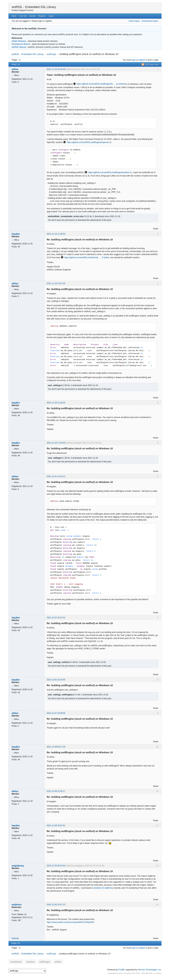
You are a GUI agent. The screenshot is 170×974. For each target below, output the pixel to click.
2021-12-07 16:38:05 (56, 713)
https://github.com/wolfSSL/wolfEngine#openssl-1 (88, 142)
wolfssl (51, 961)
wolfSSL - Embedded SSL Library (34, 7)
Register (42, 16)
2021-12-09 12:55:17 (56, 791)
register (142, 60)
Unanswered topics (149, 21)
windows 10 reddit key (103, 888)
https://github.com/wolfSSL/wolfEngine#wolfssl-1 (109, 172)
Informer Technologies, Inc (149, 969)
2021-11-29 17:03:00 (56, 443)
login (133, 60)
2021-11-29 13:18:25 (56, 403)
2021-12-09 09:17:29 (56, 747)
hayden (16, 234)
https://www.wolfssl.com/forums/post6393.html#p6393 (70, 922)
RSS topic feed (152, 64)
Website (15, 938)
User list (22, 16)
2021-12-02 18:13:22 (56, 617)
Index (14, 16)
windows (27, 961)
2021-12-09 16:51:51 (56, 825)
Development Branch (21, 44)
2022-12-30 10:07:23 (56, 904)
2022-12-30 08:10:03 (56, 865)
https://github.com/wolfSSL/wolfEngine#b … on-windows (102, 84)
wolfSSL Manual (19, 47)
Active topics (134, 21)
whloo (15, 69)
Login (50, 16)
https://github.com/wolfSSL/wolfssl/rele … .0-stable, (87, 257)
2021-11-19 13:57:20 (56, 283)
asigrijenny (18, 865)
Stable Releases (19, 41)
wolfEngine (40, 961)
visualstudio (15, 961)
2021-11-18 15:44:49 (56, 69)
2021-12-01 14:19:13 (56, 476)
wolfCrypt (51, 54)
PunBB (121, 969)
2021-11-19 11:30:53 (56, 234)
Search (32, 16)
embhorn (17, 904)
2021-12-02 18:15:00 (56, 680)
